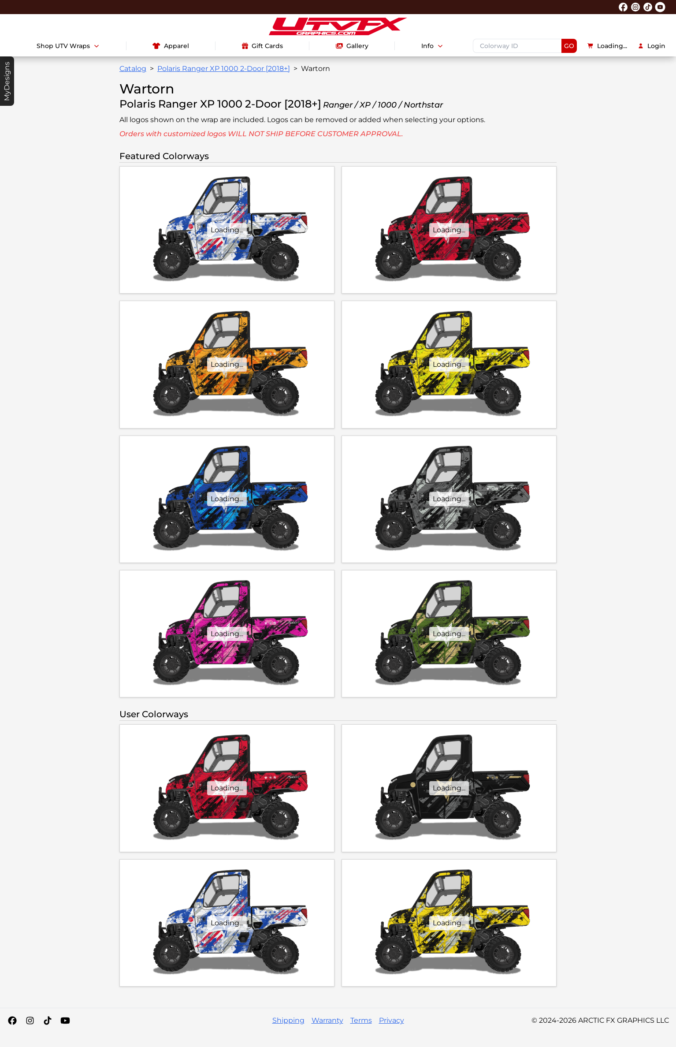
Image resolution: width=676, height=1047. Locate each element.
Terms (361, 1020)
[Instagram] (30, 1020)
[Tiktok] (47, 1020)
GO (569, 46)
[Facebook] (12, 1020)
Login (651, 46)
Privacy (391, 1020)
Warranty (327, 1020)
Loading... (607, 46)
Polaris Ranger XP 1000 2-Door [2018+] (223, 68)
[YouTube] (65, 1020)
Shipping (288, 1020)
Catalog (132, 68)
